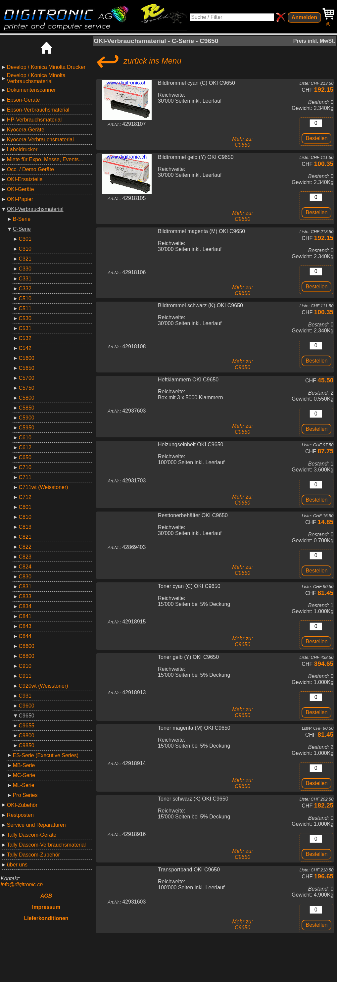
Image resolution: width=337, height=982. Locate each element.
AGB (46, 896)
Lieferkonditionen (46, 918)
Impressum (46, 907)
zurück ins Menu (137, 61)
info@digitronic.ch (22, 884)
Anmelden (304, 17)
